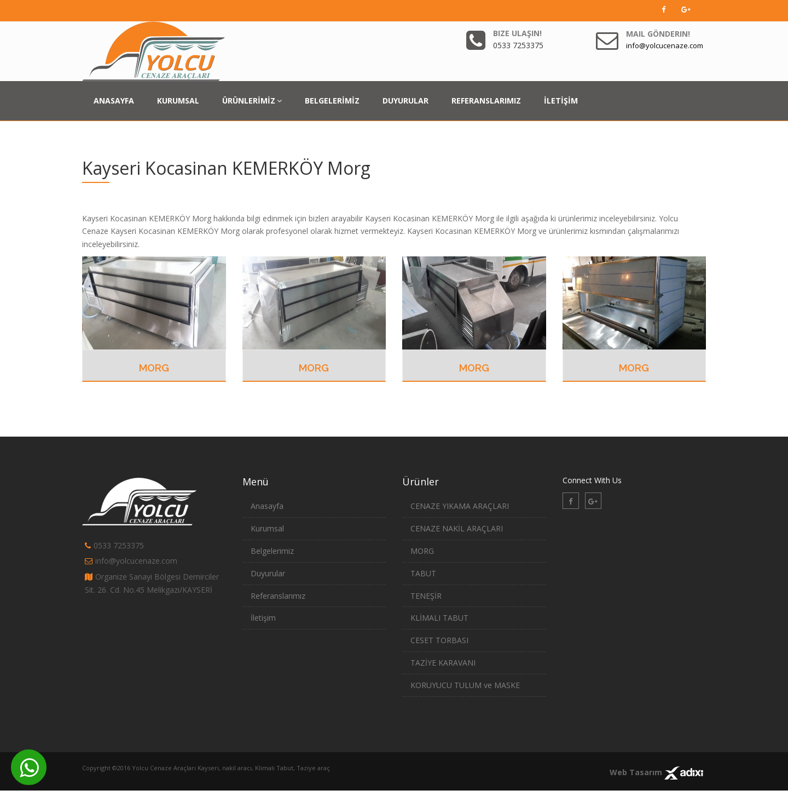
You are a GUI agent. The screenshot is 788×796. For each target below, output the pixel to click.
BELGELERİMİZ (332, 100)
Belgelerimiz (272, 551)
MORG (154, 368)
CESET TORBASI (439, 640)
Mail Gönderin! (658, 33)
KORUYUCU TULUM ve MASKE (465, 685)
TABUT (423, 573)
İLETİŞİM (561, 100)
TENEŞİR (426, 596)
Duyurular (268, 573)
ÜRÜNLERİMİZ (252, 100)
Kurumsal (267, 528)
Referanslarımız (278, 596)
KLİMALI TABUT (439, 617)
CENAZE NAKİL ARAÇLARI (456, 528)
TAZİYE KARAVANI (443, 662)
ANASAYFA (114, 100)
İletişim (263, 617)
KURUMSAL (178, 100)
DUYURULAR (405, 100)
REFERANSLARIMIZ (486, 100)
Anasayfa (267, 506)
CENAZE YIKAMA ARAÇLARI (459, 506)
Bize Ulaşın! (517, 33)
